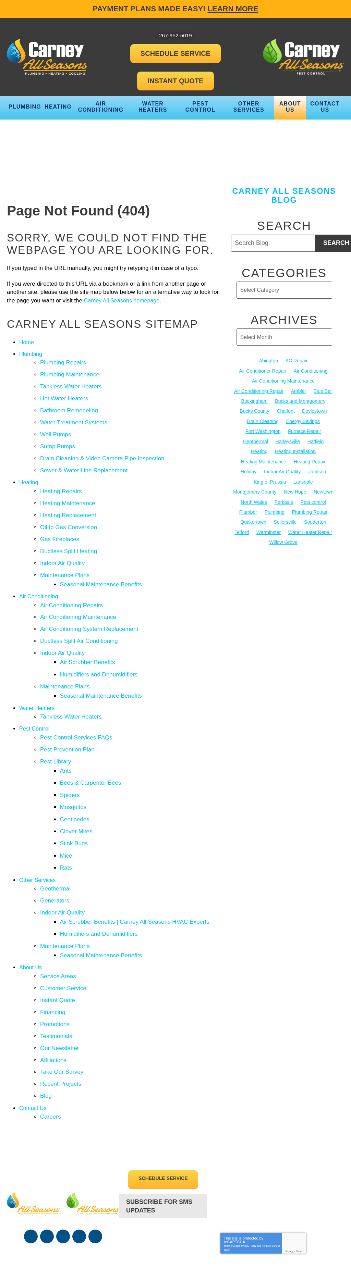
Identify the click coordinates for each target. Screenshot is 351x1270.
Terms (299, 1187)
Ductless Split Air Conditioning (79, 619)
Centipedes (75, 782)
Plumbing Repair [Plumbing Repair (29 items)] (310, 504)
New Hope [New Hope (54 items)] (295, 485)
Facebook (31, 1173)
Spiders (71, 759)
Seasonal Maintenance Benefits (102, 567)
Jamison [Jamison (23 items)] (317, 466)
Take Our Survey (62, 1013)
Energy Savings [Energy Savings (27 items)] (303, 418)
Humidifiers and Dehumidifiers (100, 649)
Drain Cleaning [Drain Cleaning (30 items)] (263, 418)
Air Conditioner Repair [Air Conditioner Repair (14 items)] (262, 371)
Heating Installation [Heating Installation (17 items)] (295, 447)
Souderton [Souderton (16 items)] (315, 513)
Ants (67, 737)
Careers (50, 1054)
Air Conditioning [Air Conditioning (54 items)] (311, 371)
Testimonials (56, 980)
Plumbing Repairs (63, 362)
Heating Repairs (61, 481)
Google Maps (95, 1173)
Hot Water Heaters (64, 396)
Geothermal (55, 845)
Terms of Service (271, 1182)
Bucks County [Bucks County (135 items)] (254, 409)
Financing (52, 958)
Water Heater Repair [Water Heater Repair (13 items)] (310, 523)
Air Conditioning (39, 578)
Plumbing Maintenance (69, 373)
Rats (67, 826)
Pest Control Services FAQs (76, 707)
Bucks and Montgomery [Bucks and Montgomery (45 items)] (300, 399)
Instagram (79, 1173)
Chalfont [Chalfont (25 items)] (285, 409)
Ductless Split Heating (68, 536)
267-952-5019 (163, 1173)
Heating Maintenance (67, 492)
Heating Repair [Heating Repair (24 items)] (310, 456)
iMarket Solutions (258, 1247)
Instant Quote (57, 947)
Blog (46, 1035)
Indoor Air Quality (62, 548)
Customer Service (63, 936)
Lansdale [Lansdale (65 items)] (303, 475)
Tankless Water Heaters (71, 385)
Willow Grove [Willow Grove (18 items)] (283, 532)
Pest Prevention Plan (67, 718)
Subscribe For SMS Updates (159, 1143)
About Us (31, 916)
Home (27, 343)
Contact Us (33, 1046)
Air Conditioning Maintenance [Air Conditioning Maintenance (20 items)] (283, 380)
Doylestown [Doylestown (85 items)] (314, 409)
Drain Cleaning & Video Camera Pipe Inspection (102, 451)
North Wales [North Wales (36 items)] (254, 494)
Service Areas (58, 925)
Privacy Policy (248, 1182)
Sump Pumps (57, 440)
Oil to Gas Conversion (68, 514)
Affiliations (53, 1002)
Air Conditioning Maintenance (78, 597)
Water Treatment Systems (73, 417)
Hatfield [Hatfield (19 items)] (315, 437)
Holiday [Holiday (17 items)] (249, 466)
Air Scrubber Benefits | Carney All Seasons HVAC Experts (135, 875)
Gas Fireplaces (59, 525)
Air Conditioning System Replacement (89, 608)
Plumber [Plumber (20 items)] (248, 504)
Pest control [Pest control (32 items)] (313, 494)
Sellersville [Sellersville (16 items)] (285, 513)
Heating (29, 473)
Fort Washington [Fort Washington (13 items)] (262, 428)
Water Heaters (38, 679)
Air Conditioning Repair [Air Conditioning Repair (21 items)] (258, 390)
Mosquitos (74, 771)
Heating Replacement (68, 503)
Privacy (289, 1187)
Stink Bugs (75, 803)
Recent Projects (60, 1024)
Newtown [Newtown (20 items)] (324, 485)
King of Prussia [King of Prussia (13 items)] (270, 475)
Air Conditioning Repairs (71, 586)
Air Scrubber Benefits (88, 638)
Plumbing (31, 354)
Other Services (38, 837)
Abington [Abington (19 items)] (268, 361)
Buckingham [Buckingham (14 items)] (254, 399)
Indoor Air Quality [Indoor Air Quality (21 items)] (282, 466)
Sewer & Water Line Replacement (84, 462)
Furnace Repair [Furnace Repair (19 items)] (304, 428)
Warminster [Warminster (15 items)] (268, 523)
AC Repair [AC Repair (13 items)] (297, 361)
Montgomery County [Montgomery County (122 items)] (254, 485)
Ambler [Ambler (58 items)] (298, 390)
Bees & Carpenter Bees (91, 748)
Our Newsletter (59, 991)
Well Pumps (55, 429)
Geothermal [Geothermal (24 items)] (255, 437)
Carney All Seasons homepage (132, 301)
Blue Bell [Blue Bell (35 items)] (323, 390)
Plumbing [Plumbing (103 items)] (275, 504)
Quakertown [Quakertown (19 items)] (253, 513)
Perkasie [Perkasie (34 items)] (284, 494)
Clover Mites (77, 792)
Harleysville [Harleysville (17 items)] (288, 437)
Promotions (55, 969)
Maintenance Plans (65, 559)
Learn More (233, 8)
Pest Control (35, 699)
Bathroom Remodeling (69, 406)
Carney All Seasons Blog (284, 196)
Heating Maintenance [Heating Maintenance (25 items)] (263, 456)
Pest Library (55, 729)
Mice (67, 815)
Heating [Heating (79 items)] (259, 447)
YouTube (63, 1173)
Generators (54, 856)
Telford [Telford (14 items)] (241, 523)
